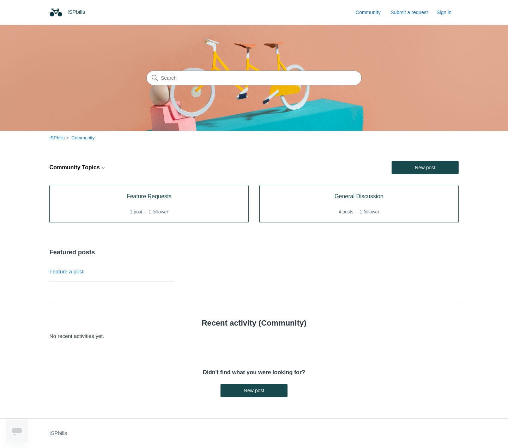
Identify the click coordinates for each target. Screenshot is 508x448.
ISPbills (57, 137)
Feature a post (66, 271)
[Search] (254, 78)
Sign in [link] (444, 12)
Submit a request (409, 12)
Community (368, 12)
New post (425, 167)
